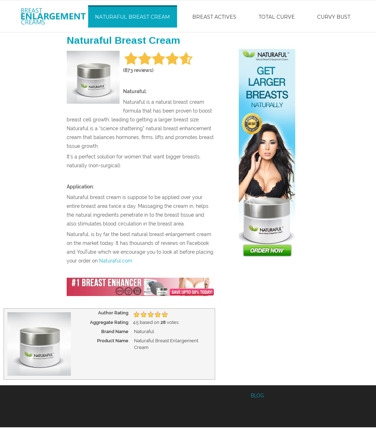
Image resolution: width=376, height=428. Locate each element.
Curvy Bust (333, 17)
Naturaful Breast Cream (132, 17)
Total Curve (277, 17)
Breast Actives (214, 17)
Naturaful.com (115, 261)
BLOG (257, 395)
